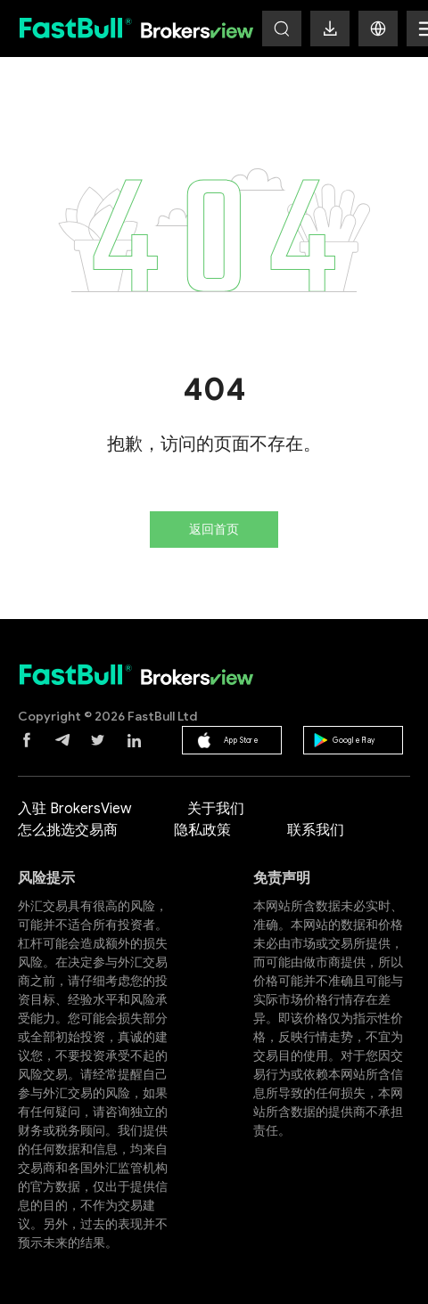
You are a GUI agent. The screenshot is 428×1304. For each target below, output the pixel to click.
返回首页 (214, 529)
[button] (378, 28)
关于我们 (215, 809)
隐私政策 (202, 830)
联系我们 (315, 830)
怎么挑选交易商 (68, 830)
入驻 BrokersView (74, 809)
